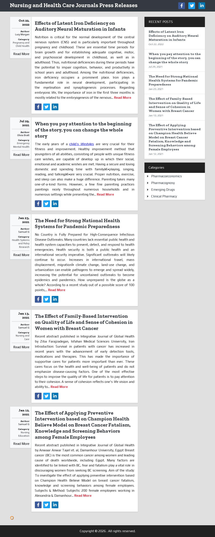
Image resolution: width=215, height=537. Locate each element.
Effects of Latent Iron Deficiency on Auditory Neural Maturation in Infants (80, 26)
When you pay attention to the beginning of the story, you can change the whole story (83, 130)
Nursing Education (23, 434)
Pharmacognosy (163, 183)
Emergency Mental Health (21, 145)
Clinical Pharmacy (164, 196)
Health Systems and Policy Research (20, 243)
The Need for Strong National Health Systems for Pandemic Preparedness (77, 223)
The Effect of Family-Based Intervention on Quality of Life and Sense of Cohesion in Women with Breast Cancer (84, 322)
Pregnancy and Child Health (21, 44)
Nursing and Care (22, 337)
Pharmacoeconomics (166, 176)
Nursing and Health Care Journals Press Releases (74, 5)
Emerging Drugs (163, 190)
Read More (21, 54)
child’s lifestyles (81, 144)
